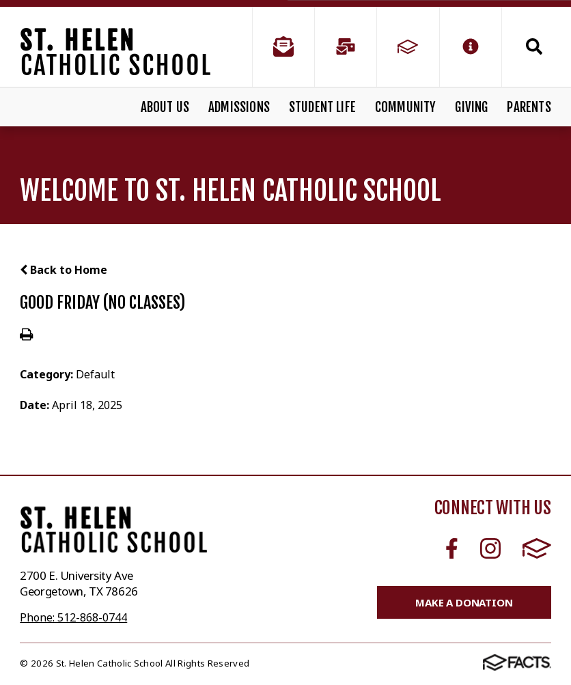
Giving (471, 107)
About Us (165, 107)
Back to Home (63, 269)
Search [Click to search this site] (534, 46)
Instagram (490, 548)
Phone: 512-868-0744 (73, 617)
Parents (529, 107)
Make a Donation (464, 602)
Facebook (451, 548)
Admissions (239, 107)
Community (405, 107)
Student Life (322, 107)
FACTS (537, 548)
